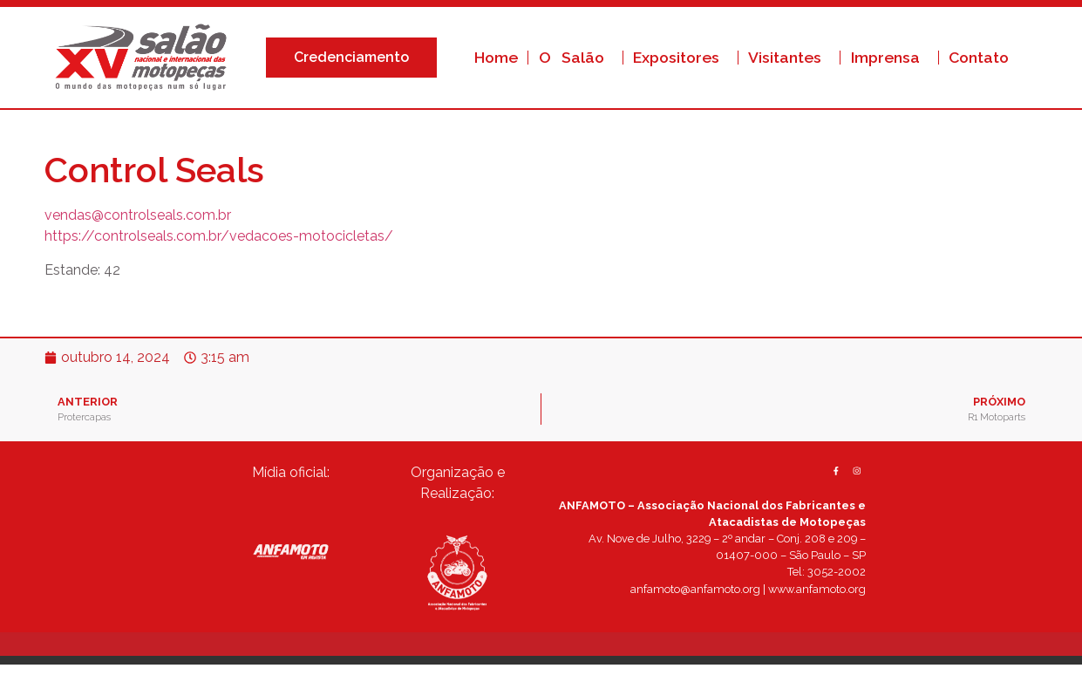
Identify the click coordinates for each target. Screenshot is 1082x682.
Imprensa (890, 57)
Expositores (680, 57)
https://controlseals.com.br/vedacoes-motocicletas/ (218, 236)
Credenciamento (356, 57)
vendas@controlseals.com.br (137, 215)
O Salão (576, 57)
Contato (979, 57)
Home (496, 57)
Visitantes (789, 57)
